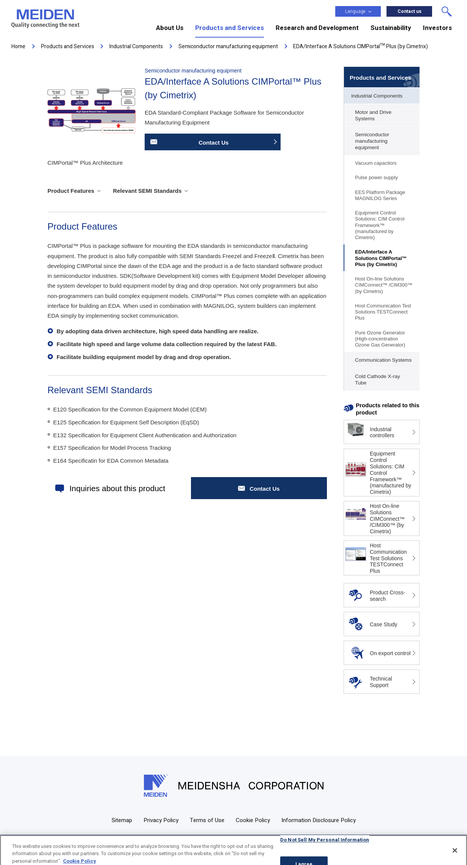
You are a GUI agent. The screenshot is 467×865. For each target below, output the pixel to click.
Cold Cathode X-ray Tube (377, 379)
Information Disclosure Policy (318, 820)
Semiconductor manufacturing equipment (372, 141)
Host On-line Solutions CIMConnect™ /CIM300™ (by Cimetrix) (383, 285)
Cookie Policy (253, 820)
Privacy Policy (161, 820)
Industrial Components (376, 96)
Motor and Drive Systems (373, 115)
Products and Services (380, 77)
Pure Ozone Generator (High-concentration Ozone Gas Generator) (380, 339)
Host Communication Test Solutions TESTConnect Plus (383, 312)
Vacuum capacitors (376, 163)
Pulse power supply (376, 177)
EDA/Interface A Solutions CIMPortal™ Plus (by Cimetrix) (381, 258)
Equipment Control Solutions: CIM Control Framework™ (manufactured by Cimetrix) (379, 225)
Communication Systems (383, 360)
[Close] (454, 855)
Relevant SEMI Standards (147, 190)
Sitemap (122, 820)
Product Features (70, 190)
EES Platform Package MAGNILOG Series (380, 195)
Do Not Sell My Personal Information (324, 845)
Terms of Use (207, 820)
